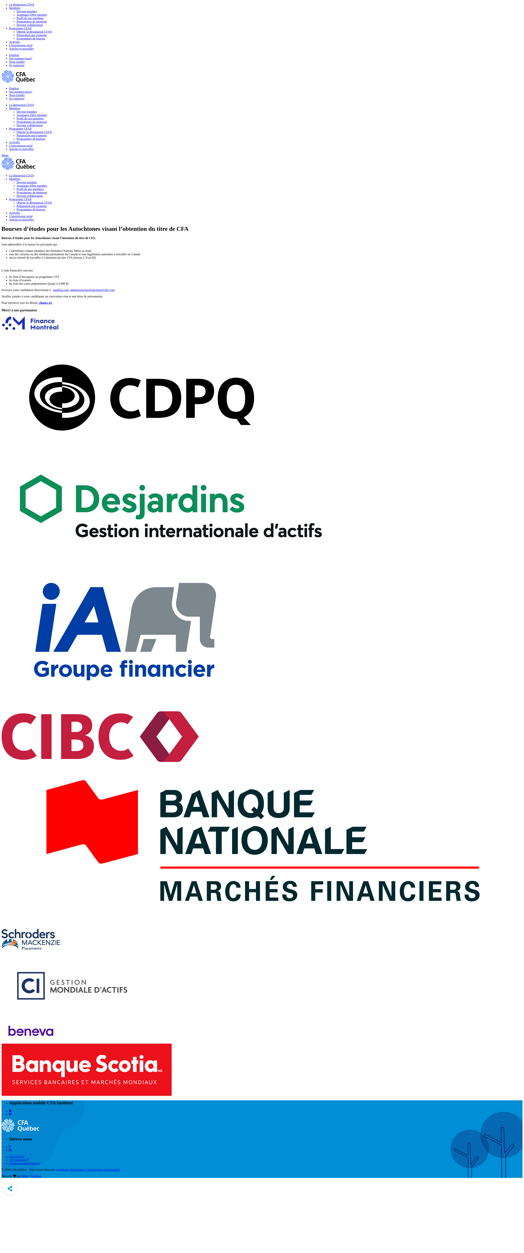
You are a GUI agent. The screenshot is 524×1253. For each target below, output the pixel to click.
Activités (14, 41)
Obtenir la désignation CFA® (34, 31)
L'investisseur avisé (21, 45)
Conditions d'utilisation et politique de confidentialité (88, 1169)
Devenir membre (27, 11)
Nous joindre (17, 61)
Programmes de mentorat (32, 21)
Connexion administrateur (24, 1163)
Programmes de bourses (31, 38)
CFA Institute (19, 1160)
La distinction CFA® (21, 4)
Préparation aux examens (32, 35)
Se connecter (16, 65)
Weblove (36, 1176)
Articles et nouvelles (21, 48)
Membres (14, 8)
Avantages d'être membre (32, 14)
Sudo (25, 1176)
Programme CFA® (20, 28)
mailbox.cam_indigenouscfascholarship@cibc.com (84, 290)
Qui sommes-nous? (20, 58)
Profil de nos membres (30, 18)
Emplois (14, 55)
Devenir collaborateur (30, 25)
